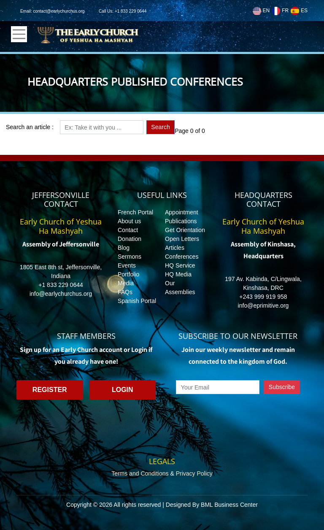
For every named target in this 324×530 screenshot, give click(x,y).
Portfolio (128, 274)
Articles (174, 247)
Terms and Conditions (139, 473)
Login (122, 389)
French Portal (135, 212)
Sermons (129, 256)
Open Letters (182, 238)
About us (129, 221)
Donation (129, 238)
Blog (124, 247)
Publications (181, 221)
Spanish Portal (137, 300)
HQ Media (178, 274)
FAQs (125, 292)
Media (126, 283)
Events (127, 265)
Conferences (181, 256)
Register (49, 389)
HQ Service (180, 265)
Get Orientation (185, 230)
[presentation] (238, 413)
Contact (128, 230)
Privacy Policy (194, 473)
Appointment (181, 212)
